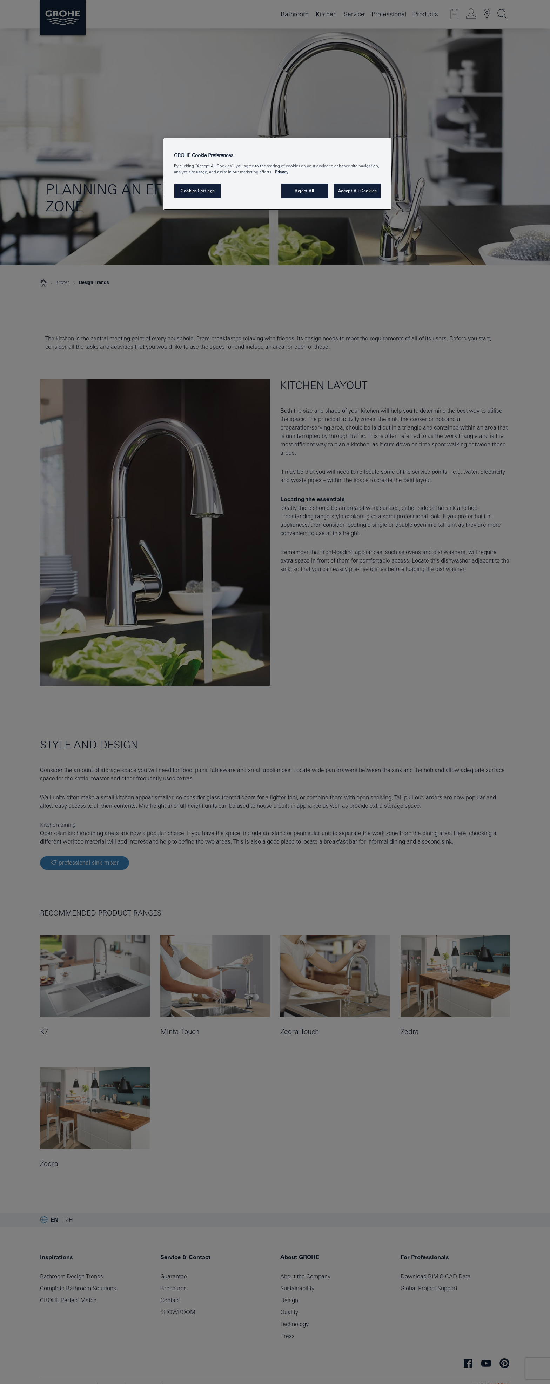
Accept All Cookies (357, 190)
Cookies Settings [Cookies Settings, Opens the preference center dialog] (198, 190)
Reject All (304, 190)
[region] (277, 174)
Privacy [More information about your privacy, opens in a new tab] (281, 171)
